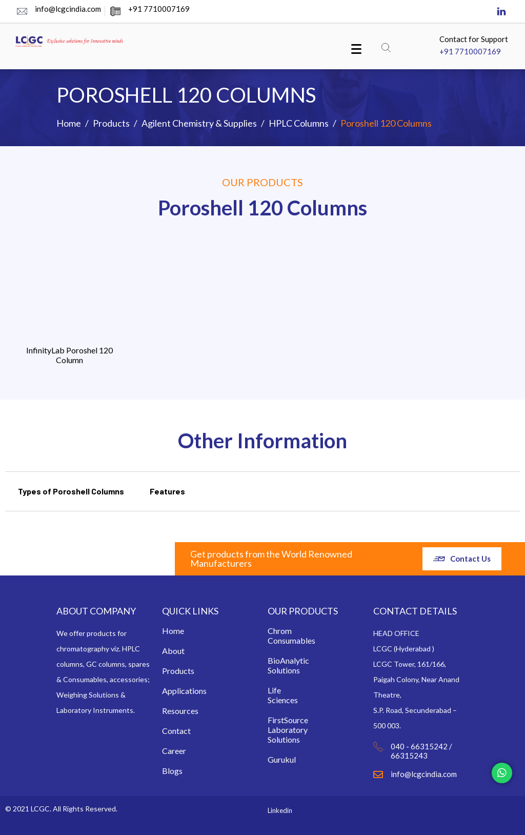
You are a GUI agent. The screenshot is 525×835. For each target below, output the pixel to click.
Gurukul (282, 759)
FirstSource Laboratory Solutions (277, 729)
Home (171, 630)
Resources (171, 710)
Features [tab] (167, 491)
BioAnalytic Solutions (277, 665)
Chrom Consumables (277, 635)
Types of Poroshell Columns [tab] (71, 491)
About (171, 650)
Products (171, 670)
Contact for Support (473, 39)
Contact (171, 730)
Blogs (172, 771)
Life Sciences (277, 695)
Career (171, 751)
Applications (171, 690)
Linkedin (280, 810)
